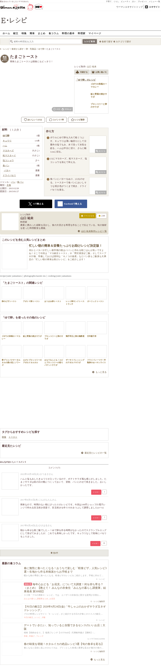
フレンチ (40, 636)
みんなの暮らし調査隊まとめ (36, 599)
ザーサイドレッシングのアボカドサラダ (75, 354)
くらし (116, 1)
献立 (15, 33)
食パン (20, 182)
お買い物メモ (99, 72)
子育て (109, 1)
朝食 (4, 437)
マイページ (94, 33)
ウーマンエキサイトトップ (129, 7)
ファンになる (87, 216)
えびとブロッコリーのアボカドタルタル (33, 354)
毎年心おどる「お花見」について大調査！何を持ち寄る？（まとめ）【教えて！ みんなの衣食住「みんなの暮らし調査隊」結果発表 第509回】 (65, 588)
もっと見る (101, 372)
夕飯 (43, 617)
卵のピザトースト (11, 294)
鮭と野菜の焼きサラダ (33, 329)
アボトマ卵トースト (33, 294)
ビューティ (125, 1)
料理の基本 (68, 33)
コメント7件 (56, 120)
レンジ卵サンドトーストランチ (75, 295)
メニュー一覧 (154, 1)
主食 (9, 185)
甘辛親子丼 (97, 329)
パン (13, 182)
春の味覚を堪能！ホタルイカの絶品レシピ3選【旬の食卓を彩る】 (64, 643)
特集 (24, 33)
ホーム (6, 33)
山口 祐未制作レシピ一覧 (94, 231)
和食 (26, 636)
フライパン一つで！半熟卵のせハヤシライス (97, 354)
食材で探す (107, 41)
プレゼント (142, 1)
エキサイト (154, 7)
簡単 (32, 33)
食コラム (54, 33)
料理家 (81, 33)
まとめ (41, 33)
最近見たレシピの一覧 (96, 453)
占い (134, 1)
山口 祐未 (92, 66)
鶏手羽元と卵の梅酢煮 (75, 329)
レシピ (37, 617)
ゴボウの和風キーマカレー (11, 330)
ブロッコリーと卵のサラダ (54, 330)
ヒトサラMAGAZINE (96, 639)
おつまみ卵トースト (54, 294)
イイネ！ (96, 492)
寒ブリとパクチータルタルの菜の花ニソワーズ (11, 355)
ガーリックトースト (97, 294)
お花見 (52, 599)
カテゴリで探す (123, 41)
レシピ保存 (79, 120)
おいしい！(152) (34, 120)
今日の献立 (28, 617)
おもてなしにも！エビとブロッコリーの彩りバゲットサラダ (54, 355)
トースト (12, 437)
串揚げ (32, 636)
